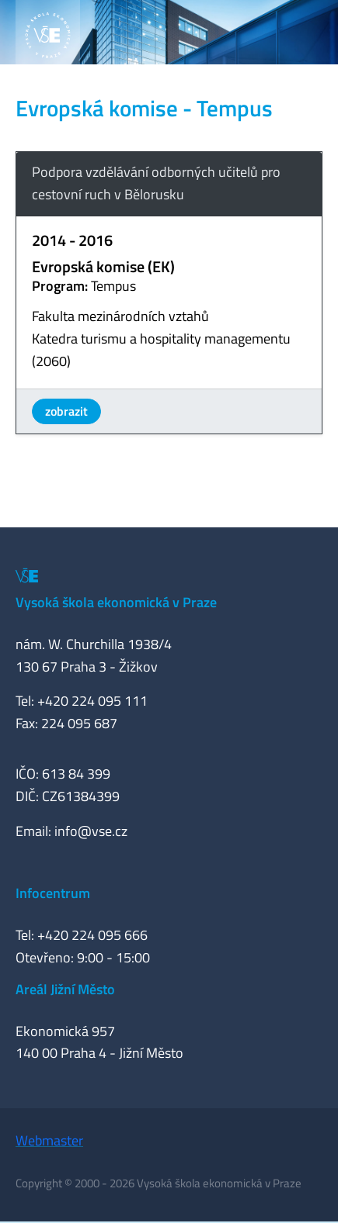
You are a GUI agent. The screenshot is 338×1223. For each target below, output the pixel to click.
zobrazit (66, 411)
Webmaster (49, 1140)
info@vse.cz (90, 831)
